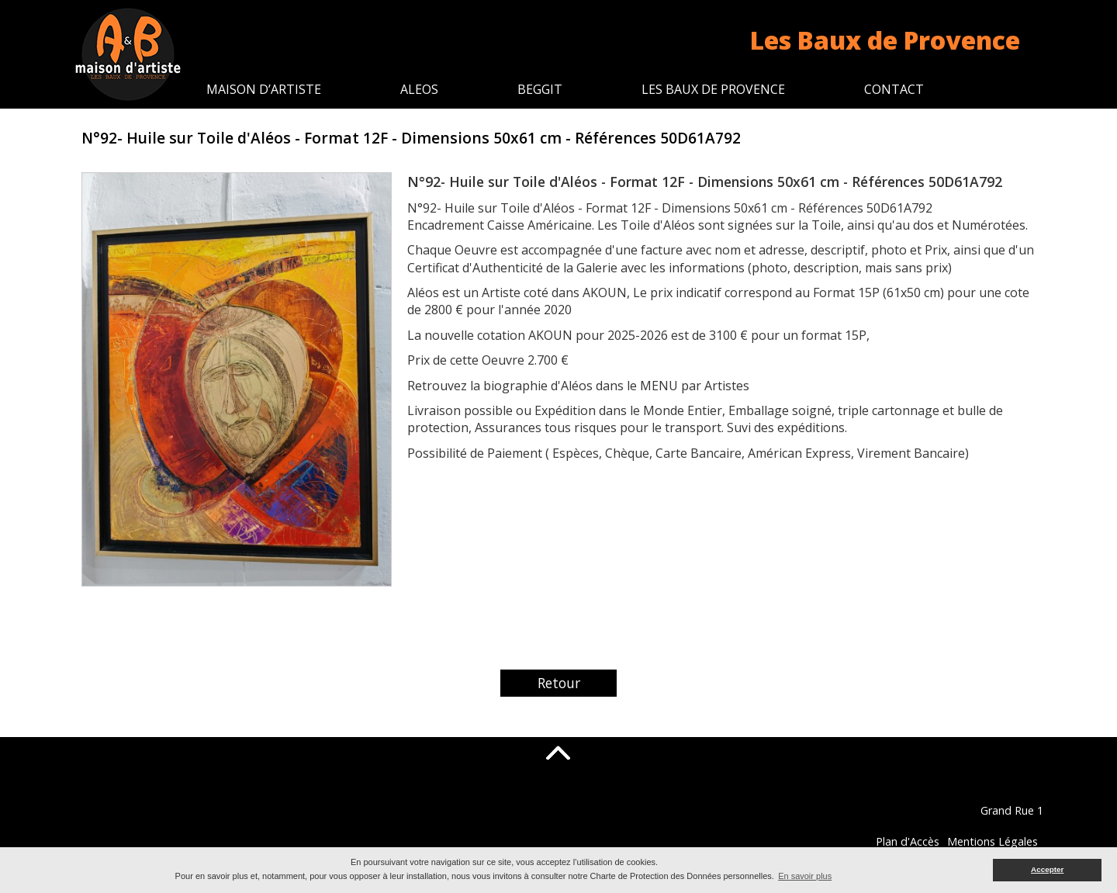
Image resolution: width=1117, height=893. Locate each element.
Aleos (419, 89)
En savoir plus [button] (805, 876)
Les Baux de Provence (713, 89)
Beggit (539, 89)
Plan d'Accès (986, 841)
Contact (894, 89)
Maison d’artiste (263, 89)
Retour (559, 682)
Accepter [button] (1047, 869)
